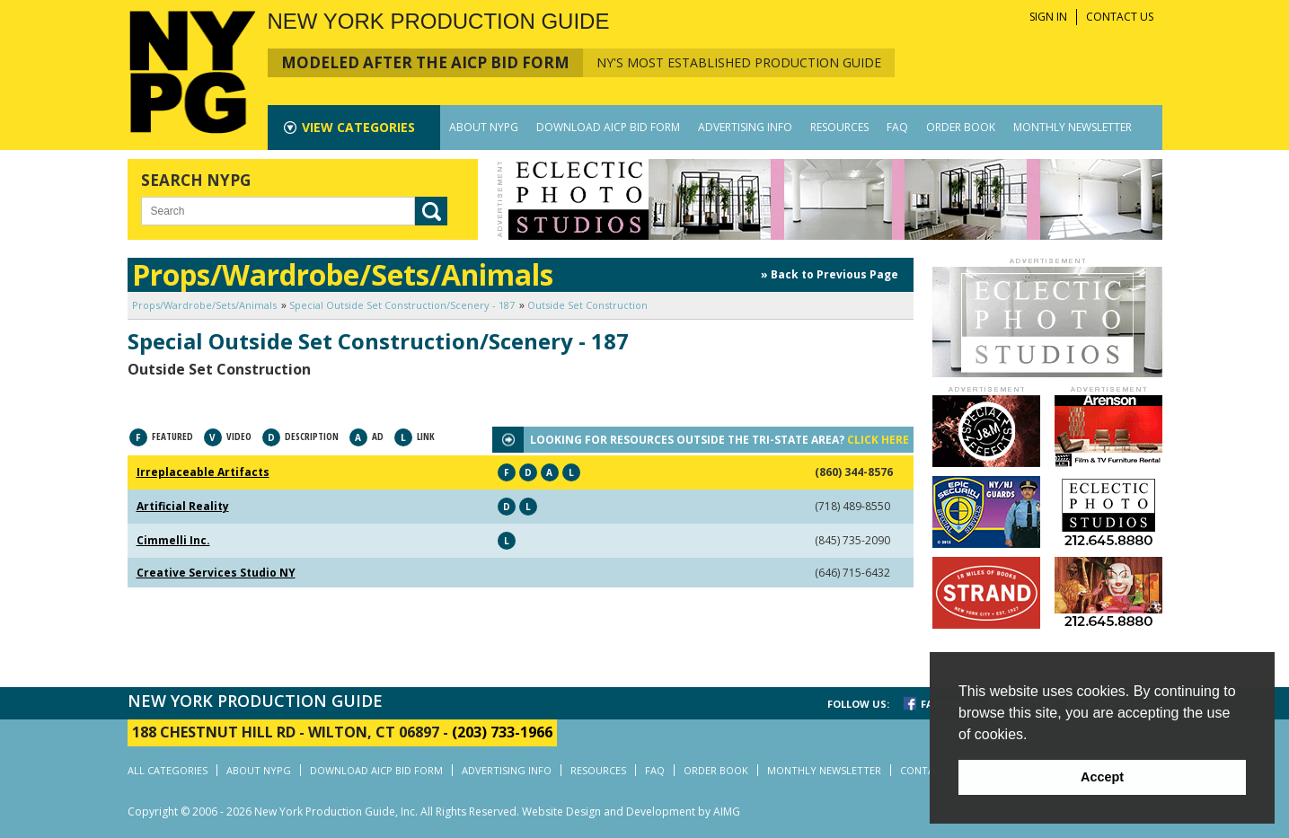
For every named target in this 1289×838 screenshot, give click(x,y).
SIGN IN (1048, 16)
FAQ (897, 127)
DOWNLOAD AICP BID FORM (608, 127)
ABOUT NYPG (483, 127)
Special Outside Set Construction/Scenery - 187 (402, 305)
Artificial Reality (183, 506)
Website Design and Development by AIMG (631, 811)
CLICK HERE (878, 439)
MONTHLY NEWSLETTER (1072, 127)
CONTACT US (1119, 16)
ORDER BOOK (960, 127)
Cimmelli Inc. (173, 540)
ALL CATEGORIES (167, 770)
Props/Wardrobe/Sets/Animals (204, 305)
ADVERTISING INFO (745, 127)
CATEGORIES (358, 127)
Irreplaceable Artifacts (203, 472)
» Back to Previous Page (829, 274)
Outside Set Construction (587, 305)
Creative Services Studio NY (216, 572)
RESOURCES (839, 127)
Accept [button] (1102, 777)
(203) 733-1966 (502, 732)
